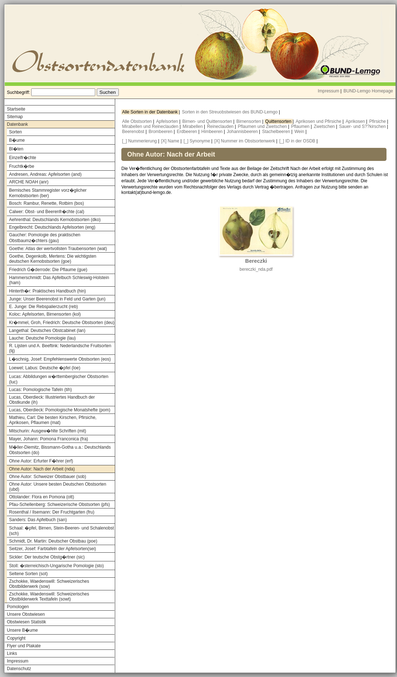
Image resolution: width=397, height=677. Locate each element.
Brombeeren (161, 131)
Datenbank (17, 124)
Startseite (16, 109)
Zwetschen (325, 126)
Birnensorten (249, 121)
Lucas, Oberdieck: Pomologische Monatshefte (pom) (59, 409)
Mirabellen (193, 126)
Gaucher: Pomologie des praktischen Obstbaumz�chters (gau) (44, 237)
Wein (299, 131)
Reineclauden (221, 126)
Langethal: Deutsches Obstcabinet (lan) (47, 330)
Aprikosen (356, 121)
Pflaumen (301, 126)
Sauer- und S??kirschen (363, 126)
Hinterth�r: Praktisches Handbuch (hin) (47, 291)
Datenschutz (19, 668)
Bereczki (256, 261)
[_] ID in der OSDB (297, 141)
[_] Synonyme (197, 141)
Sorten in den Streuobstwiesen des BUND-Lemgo (230, 112)
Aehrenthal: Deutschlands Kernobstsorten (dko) (55, 219)
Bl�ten (16, 148)
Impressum (328, 91)
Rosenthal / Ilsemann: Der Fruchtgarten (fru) (51, 512)
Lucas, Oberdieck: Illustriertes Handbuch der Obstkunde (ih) (52, 400)
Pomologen (18, 606)
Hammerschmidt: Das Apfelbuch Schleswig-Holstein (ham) (59, 280)
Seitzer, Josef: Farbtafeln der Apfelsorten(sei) (52, 548)
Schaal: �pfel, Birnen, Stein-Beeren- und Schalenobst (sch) (61, 531)
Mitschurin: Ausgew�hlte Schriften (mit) (47, 430)
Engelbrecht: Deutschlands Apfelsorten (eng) (52, 227)
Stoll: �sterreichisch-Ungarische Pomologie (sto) (56, 565)
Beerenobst (134, 131)
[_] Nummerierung (139, 141)
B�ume (17, 140)
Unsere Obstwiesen (26, 614)
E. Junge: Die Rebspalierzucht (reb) (43, 306)
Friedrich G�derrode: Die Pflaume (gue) (48, 269)
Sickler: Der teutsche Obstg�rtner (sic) (47, 557)
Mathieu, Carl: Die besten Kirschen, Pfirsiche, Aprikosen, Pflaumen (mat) (52, 420)
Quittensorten (278, 121)
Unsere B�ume (22, 630)
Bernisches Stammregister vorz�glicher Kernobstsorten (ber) (48, 193)
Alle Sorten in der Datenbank (150, 112)
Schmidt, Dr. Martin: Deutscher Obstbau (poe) (53, 541)
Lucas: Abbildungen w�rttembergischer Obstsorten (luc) (58, 379)
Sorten (15, 131)
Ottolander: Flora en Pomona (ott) (41, 496)
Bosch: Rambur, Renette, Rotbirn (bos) (46, 203)
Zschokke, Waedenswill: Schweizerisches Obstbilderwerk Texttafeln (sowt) (49, 596)
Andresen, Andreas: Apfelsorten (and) (45, 174)
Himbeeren (212, 131)
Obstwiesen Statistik (26, 621)
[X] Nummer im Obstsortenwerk (244, 141)
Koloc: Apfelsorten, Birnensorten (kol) (45, 314)
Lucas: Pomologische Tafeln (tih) (40, 389)
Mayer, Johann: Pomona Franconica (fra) (48, 438)
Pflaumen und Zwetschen (263, 126)
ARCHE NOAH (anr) (29, 181)
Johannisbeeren (243, 131)
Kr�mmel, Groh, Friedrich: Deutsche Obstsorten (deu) (61, 322)
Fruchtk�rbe (21, 166)
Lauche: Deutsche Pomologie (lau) (42, 338)
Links (12, 653)
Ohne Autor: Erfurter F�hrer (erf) (41, 461)
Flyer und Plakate (24, 645)
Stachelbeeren (277, 131)
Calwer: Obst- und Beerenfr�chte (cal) (46, 211)
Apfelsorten (167, 121)
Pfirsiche (378, 121)
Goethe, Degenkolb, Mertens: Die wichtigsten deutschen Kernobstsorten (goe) (52, 259)
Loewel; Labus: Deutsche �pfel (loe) (44, 367)
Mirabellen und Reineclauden (151, 126)
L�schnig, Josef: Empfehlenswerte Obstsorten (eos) (60, 359)
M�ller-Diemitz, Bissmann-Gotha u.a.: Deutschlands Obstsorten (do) (60, 450)
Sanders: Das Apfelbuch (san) (38, 519)
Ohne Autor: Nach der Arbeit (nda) (42, 469)
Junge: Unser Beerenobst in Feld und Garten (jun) (57, 299)
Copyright (16, 638)
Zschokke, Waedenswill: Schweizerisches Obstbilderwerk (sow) (49, 584)
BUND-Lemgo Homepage (368, 91)
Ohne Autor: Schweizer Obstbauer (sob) (47, 476)
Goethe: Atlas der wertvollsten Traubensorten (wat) (58, 248)
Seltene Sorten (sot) (28, 573)
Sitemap (15, 116)
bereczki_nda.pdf (255, 269)
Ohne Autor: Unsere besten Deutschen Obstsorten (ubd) (57, 487)
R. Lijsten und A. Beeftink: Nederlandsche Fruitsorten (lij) (60, 348)
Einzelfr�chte (22, 157)
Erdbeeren (187, 131)
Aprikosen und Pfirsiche (319, 121)
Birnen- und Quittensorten (207, 121)
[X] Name (170, 141)
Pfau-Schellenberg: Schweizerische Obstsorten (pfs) (59, 504)
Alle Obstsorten (137, 121)
